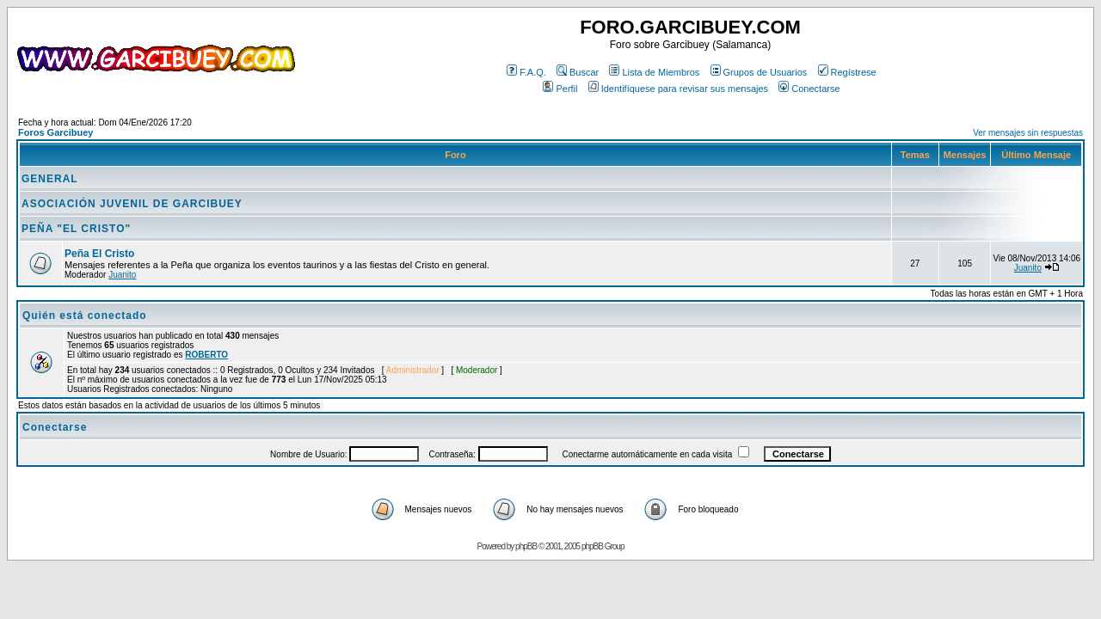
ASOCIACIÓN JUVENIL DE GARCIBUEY (132, 204)
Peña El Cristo (99, 254)
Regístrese (847, 72)
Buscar (578, 72)
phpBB (526, 546)
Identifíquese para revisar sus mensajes (678, 88)
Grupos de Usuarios (759, 72)
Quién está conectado (84, 316)
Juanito (122, 274)
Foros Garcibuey (55, 132)
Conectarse (809, 88)
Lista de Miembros (654, 72)
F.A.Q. (526, 72)
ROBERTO (206, 354)
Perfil (560, 88)
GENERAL (50, 179)
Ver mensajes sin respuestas (1028, 133)
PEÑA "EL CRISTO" (76, 229)
